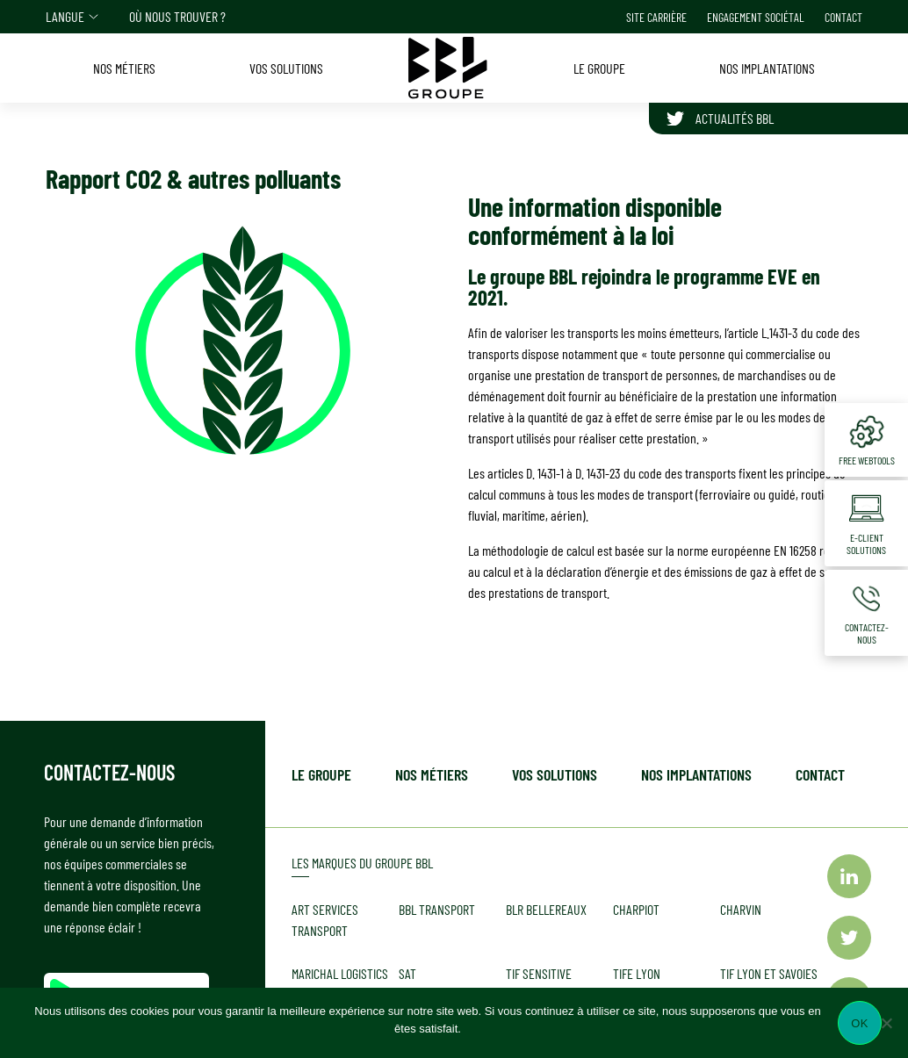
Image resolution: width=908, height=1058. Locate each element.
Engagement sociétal (755, 17)
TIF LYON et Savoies (769, 973)
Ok (859, 1023)
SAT (407, 973)
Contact (843, 17)
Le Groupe (321, 774)
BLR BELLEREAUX (546, 909)
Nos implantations (696, 774)
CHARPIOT (636, 909)
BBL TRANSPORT (437, 909)
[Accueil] (447, 67)
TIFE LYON (636, 973)
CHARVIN (740, 909)
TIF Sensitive (539, 973)
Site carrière (656, 17)
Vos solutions (554, 774)
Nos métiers (431, 774)
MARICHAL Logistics (340, 973)
